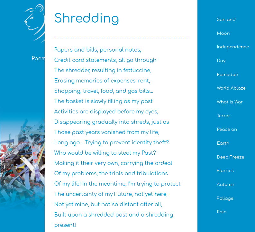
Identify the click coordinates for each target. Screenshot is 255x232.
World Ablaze (231, 88)
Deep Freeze (230, 157)
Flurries (225, 170)
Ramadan (227, 74)
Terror (223, 115)
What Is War (230, 102)
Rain (221, 211)
